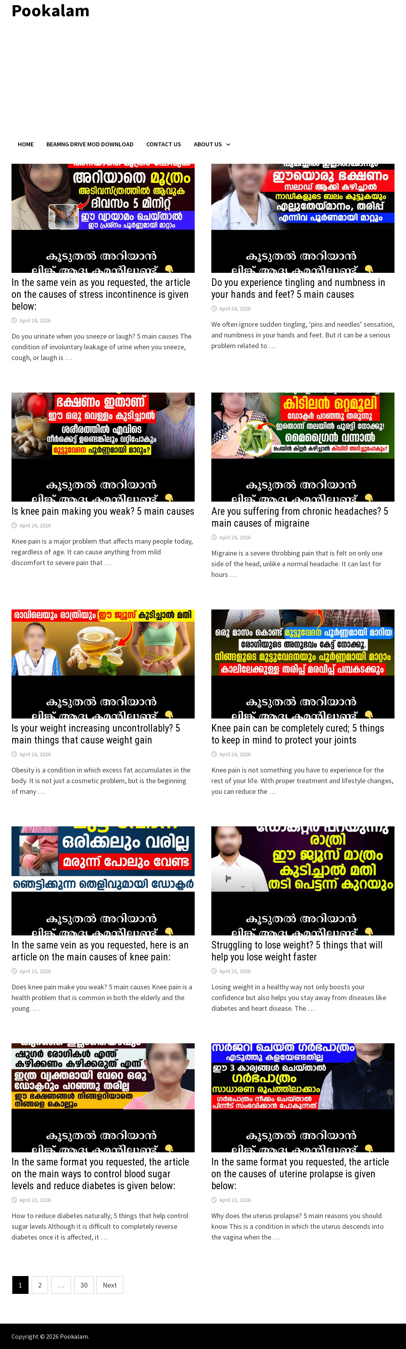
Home (26, 144)
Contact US (163, 144)
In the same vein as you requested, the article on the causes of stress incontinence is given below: (100, 294)
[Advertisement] (203, 80)
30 (84, 1285)
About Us (208, 144)
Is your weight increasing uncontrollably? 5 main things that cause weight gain (95, 734)
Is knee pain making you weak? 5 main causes (102, 511)
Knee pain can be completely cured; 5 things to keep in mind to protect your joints (297, 734)
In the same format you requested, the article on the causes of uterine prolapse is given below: (300, 1174)
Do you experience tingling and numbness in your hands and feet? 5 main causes (298, 288)
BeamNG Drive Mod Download (90, 144)
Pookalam (74, 1336)
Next (110, 1285)
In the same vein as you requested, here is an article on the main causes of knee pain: (100, 951)
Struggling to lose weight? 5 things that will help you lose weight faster (297, 951)
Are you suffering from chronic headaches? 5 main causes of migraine (299, 517)
